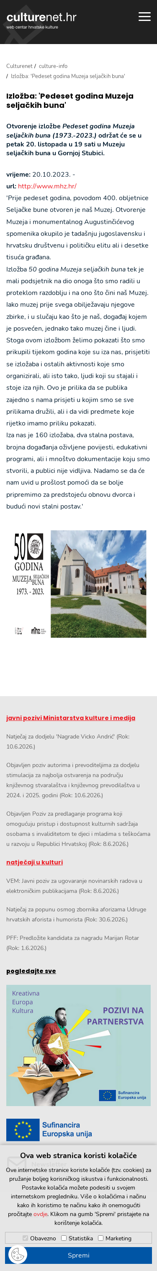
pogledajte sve (31, 971)
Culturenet (19, 66)
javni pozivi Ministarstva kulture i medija (70, 718)
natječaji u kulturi (34, 862)
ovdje (40, 1214)
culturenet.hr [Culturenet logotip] (41, 20)
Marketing (118, 1238)
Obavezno (43, 1238)
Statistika (81, 1238)
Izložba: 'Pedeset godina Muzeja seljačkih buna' (70, 100)
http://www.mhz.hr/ (47, 186)
